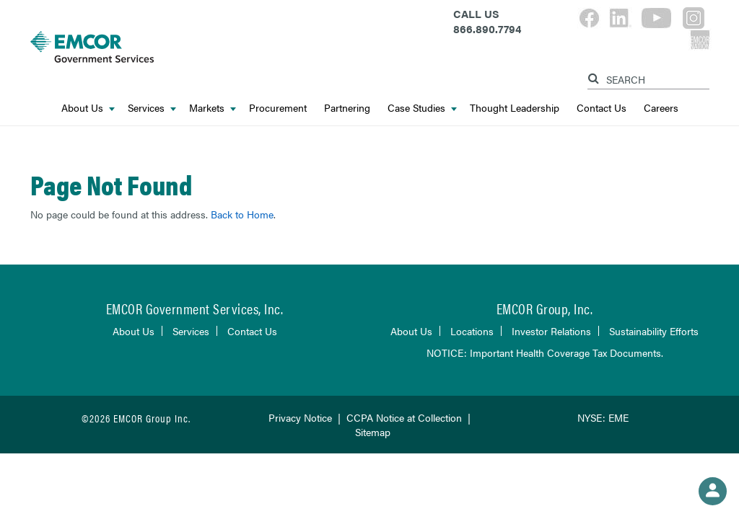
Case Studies (422, 107)
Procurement (278, 107)
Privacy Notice (300, 417)
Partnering (347, 107)
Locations (472, 331)
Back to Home (242, 214)
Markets (212, 107)
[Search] (595, 76)
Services (152, 107)
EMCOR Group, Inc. (545, 308)
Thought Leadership (514, 107)
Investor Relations (551, 331)
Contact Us (601, 107)
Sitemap (372, 432)
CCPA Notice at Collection (404, 417)
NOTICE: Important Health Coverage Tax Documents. (545, 352)
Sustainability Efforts (654, 331)
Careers (661, 107)
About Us (88, 107)
